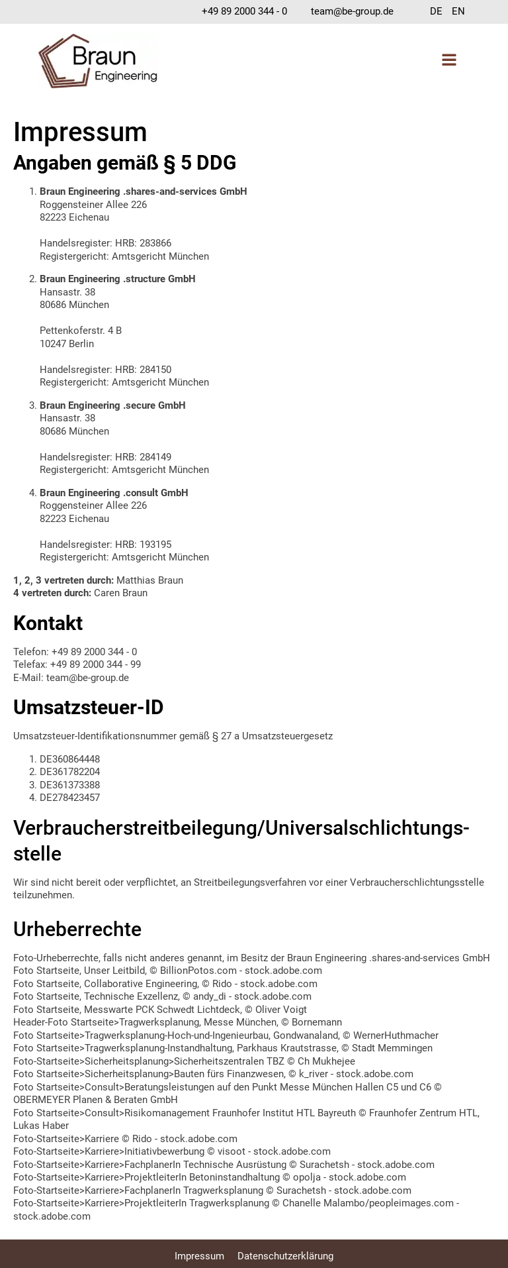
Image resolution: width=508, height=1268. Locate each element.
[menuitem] (436, 12)
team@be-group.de (352, 11)
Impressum (199, 1256)
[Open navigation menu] (449, 61)
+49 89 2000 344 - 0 (244, 11)
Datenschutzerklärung (285, 1256)
